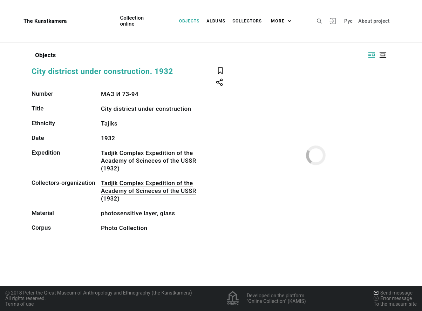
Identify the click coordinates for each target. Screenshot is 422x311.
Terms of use (19, 304)
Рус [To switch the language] (348, 21)
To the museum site (395, 304)
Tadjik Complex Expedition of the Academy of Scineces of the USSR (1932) (148, 191)
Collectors (247, 21)
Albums (215, 21)
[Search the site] (319, 21)
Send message (393, 293)
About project (373, 21)
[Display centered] (382, 54)
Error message (393, 298)
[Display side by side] (371, 54)
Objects (189, 21)
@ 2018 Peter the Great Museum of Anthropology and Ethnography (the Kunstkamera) (98, 293)
